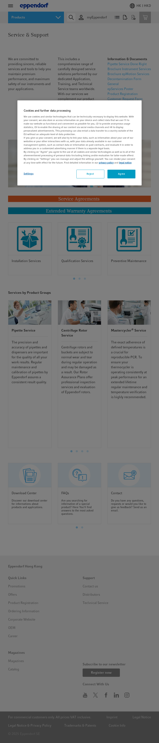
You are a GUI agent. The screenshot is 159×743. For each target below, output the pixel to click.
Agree (121, 173)
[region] (79, 142)
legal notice (125, 162)
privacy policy (106, 162)
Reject (90, 173)
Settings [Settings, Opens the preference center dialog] (29, 173)
